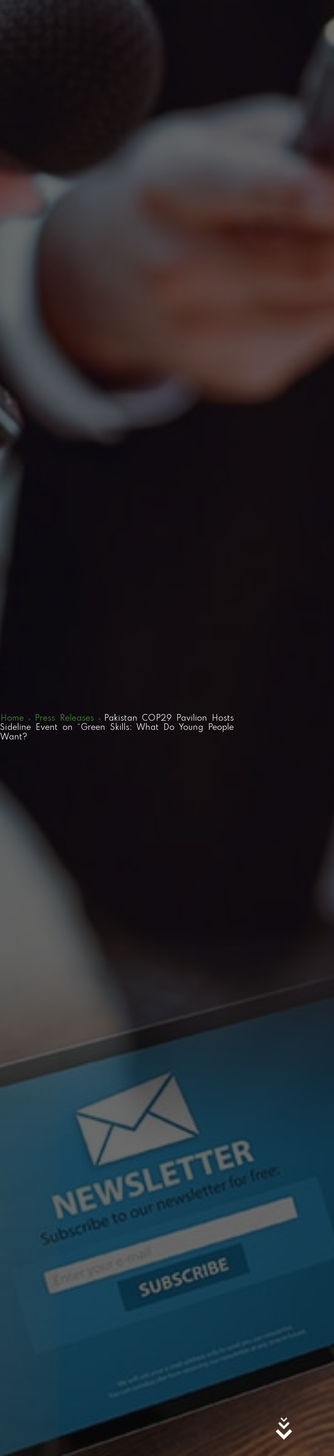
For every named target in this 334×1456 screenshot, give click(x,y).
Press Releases (64, 718)
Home (12, 718)
